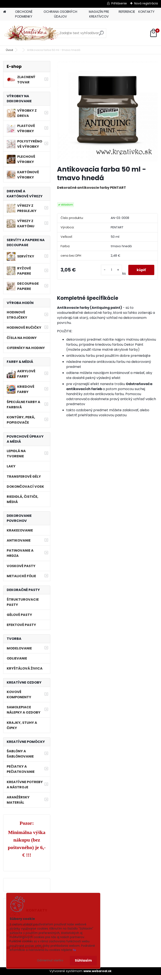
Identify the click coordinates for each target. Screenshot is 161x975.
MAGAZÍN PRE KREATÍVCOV (99, 14)
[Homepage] (4, 12)
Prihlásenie (119, 3)
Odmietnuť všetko (50, 960)
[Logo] (32, 33)
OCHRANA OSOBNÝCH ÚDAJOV (60, 14)
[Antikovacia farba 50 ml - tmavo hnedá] (107, 111)
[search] (101, 35)
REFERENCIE (127, 11)
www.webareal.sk (97, 971)
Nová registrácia (146, 3)
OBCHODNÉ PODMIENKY (23, 14)
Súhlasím (83, 960)
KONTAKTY (146, 11)
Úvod (9, 50)
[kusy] (111, 270)
